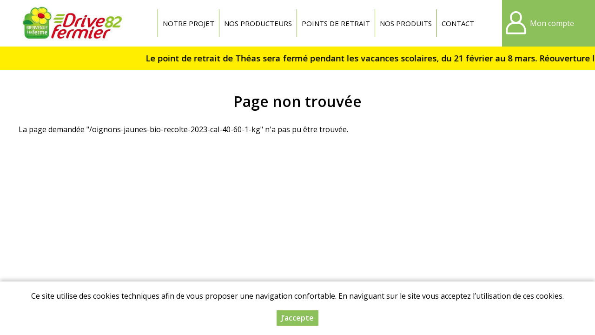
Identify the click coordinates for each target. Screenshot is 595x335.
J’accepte (297, 318)
